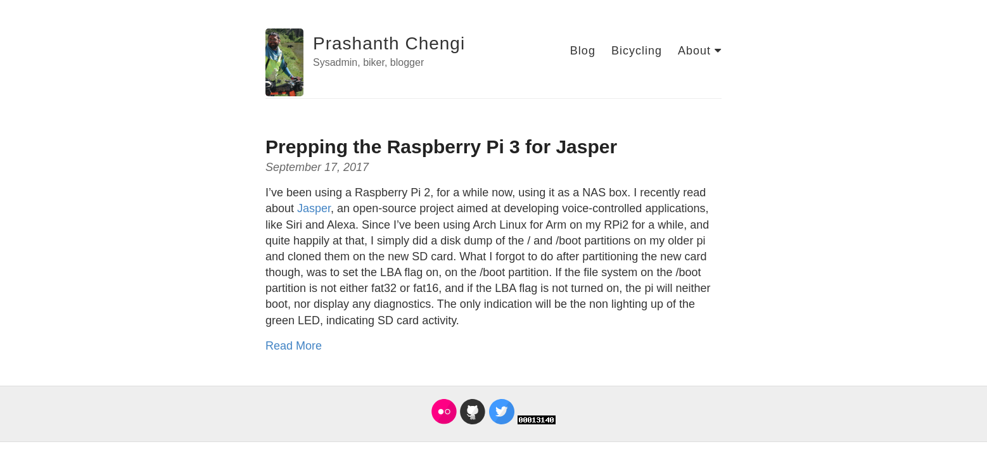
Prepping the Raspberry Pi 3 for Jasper (441, 146)
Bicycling (636, 50)
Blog (582, 50)
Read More (293, 345)
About (700, 50)
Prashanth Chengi (389, 43)
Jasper (314, 208)
